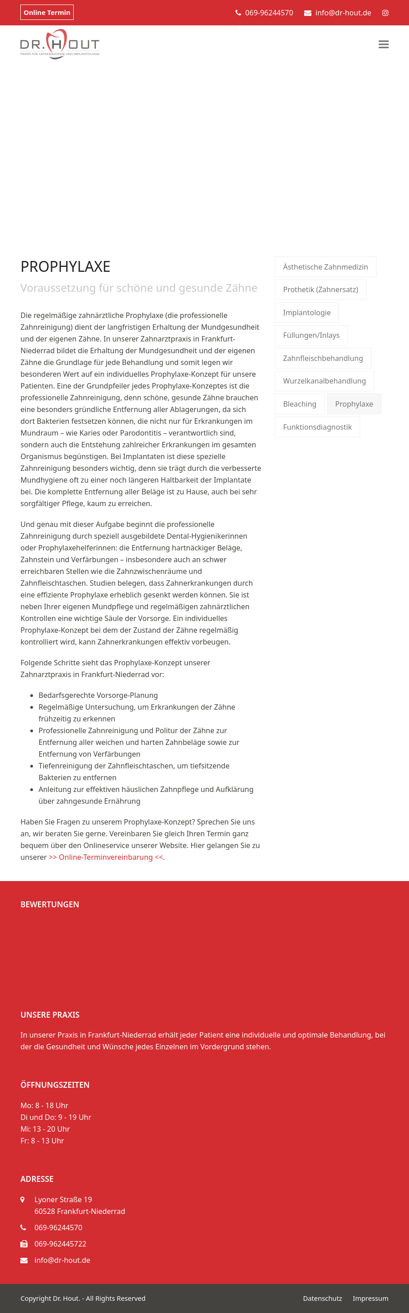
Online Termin (47, 12)
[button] (384, 44)
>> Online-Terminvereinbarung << (106, 857)
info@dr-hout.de (343, 13)
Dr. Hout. (66, 1298)
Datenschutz (322, 1298)
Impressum (371, 1298)
